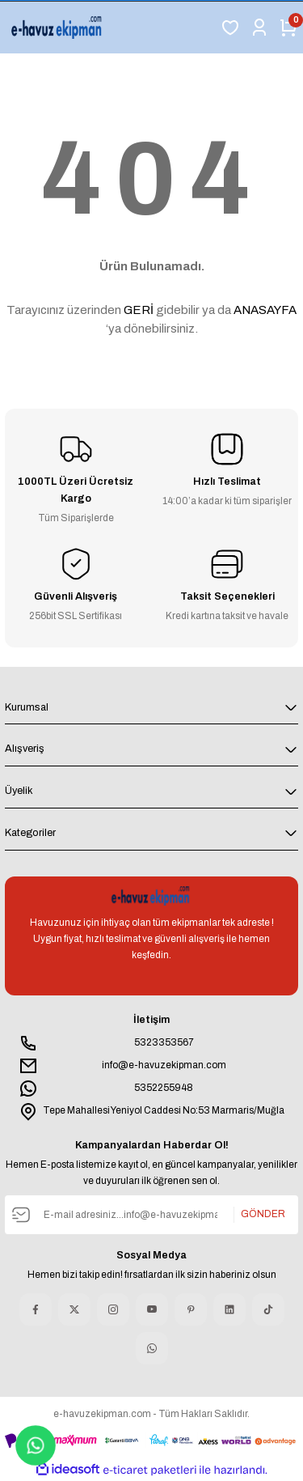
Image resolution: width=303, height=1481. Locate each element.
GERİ (139, 309)
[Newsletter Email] (151, 1214)
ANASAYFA (265, 309)
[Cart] (288, 27)
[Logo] (58, 27)
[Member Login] (259, 27)
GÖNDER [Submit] (263, 1215)
